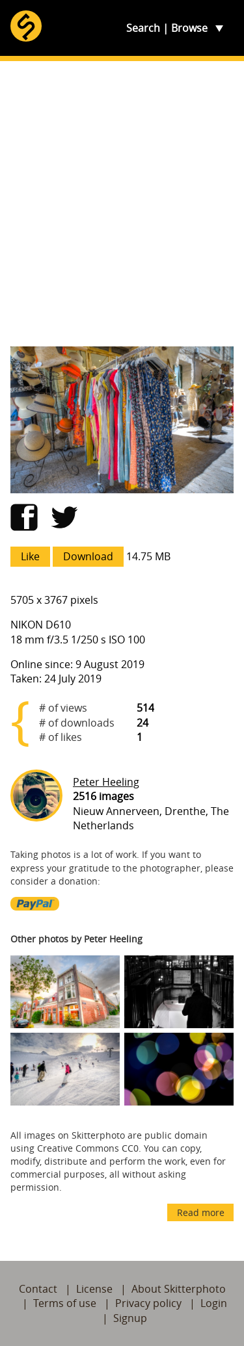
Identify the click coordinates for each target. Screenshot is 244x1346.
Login (213, 1303)
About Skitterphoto (178, 1289)
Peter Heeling (106, 782)
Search (143, 28)
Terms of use (64, 1303)
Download (88, 556)
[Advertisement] (122, 204)
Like (30, 556)
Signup (130, 1318)
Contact (38, 1289)
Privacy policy (148, 1303)
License (94, 1289)
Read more (200, 1212)
